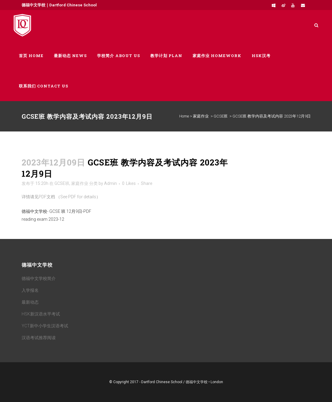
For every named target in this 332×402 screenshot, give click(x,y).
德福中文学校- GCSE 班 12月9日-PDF (56, 211)
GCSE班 (221, 116)
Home (184, 116)
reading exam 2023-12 (43, 219)
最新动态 (30, 302)
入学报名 (30, 290)
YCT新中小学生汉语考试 (45, 325)
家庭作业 (201, 116)
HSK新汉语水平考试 (41, 314)
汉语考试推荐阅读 (39, 337)
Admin (110, 183)
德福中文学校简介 (39, 278)
